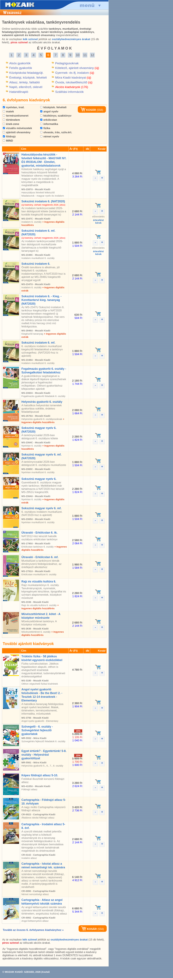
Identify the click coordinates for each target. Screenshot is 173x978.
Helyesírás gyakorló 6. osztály (41, 401)
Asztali (46, 971)
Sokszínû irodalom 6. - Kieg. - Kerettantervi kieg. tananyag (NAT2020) (41, 300)
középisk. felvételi (53, 107)
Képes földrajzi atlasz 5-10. (39, 775)
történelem (11, 119)
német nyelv (49, 136)
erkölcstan (48, 119)
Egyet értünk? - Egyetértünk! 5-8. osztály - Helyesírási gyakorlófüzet (43, 754)
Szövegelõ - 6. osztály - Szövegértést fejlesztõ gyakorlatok (37, 730)
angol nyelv (49, 111)
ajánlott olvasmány (17, 132)
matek (8, 111)
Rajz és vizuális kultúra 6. (38, 581)
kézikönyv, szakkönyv (55, 115)
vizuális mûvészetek (17, 128)
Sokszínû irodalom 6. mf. (38, 342)
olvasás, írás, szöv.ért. (56, 132)
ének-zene (11, 124)
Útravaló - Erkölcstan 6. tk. (39, 532)
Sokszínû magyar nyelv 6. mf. (41, 508)
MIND (8, 140)
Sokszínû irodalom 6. (35, 263)
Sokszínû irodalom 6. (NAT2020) (43, 201)
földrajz (9, 136)
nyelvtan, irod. (13, 107)
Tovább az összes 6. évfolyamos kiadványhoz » (33, 930)
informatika (49, 124)
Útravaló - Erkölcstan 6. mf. (39, 557)
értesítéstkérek (98, 221)
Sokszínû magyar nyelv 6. (38, 479)
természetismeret (15, 115)
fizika (45, 128)
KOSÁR (88, 109)
